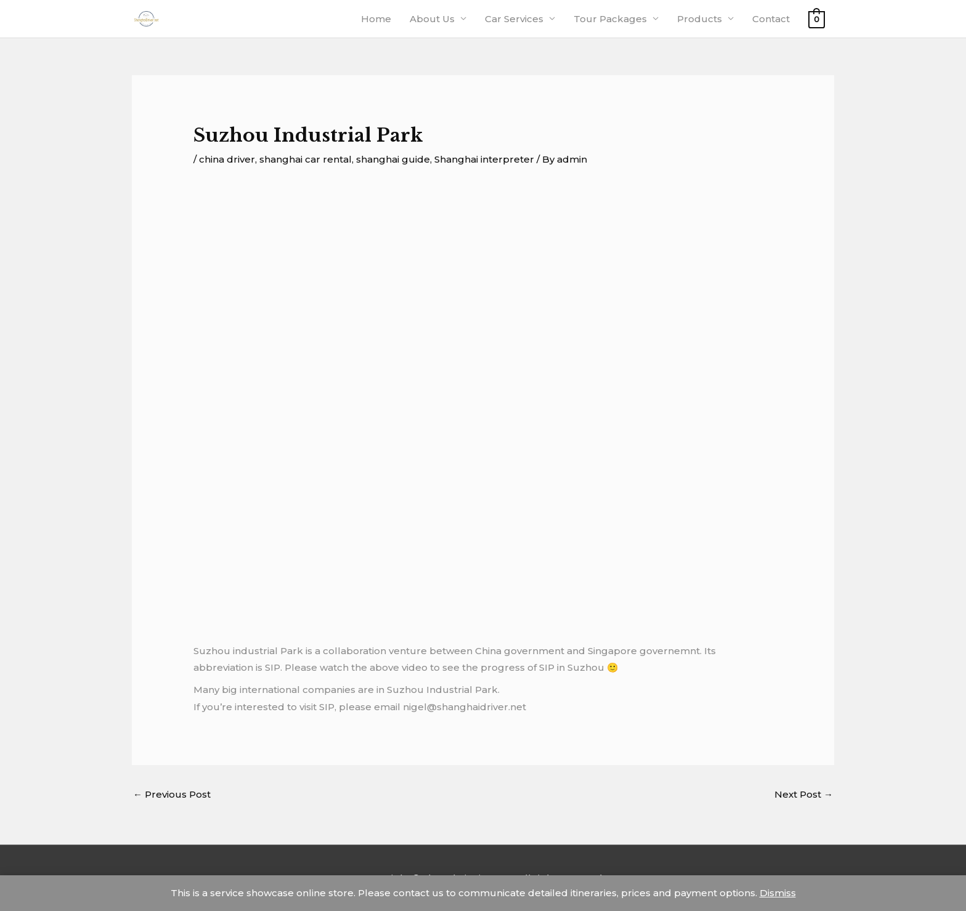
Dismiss (778, 893)
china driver (227, 159)
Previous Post (172, 794)
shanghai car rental (305, 159)
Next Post (803, 794)
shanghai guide (393, 159)
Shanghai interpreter (484, 159)
